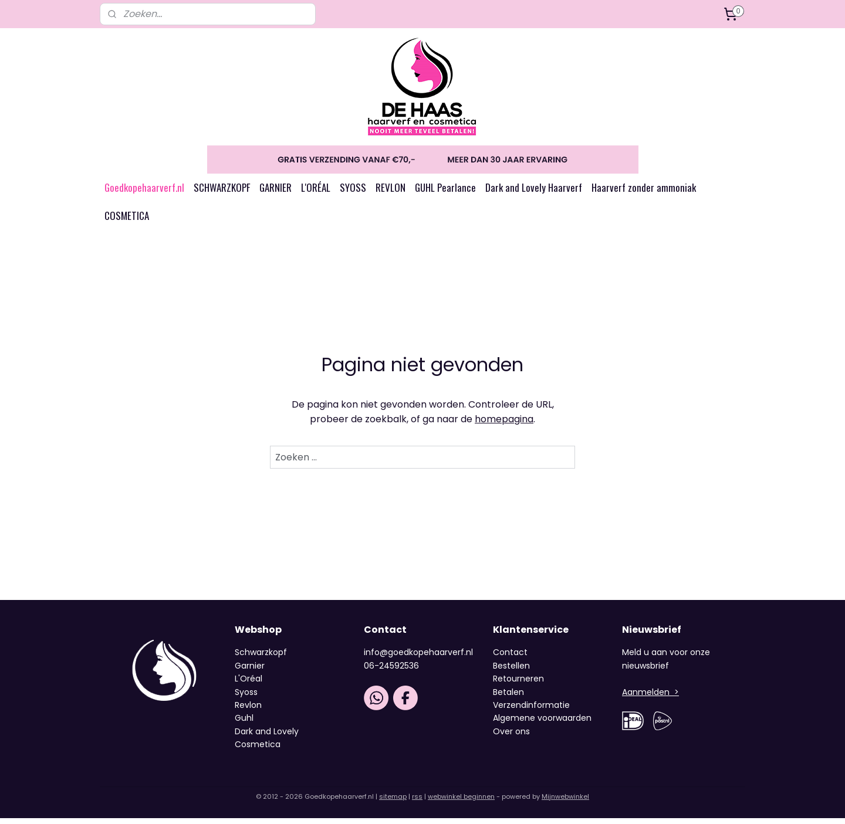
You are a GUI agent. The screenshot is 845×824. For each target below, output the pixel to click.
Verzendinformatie (531, 711)
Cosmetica (257, 750)
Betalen (508, 698)
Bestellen (511, 671)
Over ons (512, 737)
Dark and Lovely (267, 737)
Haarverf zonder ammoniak (644, 193)
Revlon (248, 711)
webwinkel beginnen (461, 802)
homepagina (504, 425)
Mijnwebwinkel (565, 802)
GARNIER (275, 193)
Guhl (244, 724)
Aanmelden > (650, 698)
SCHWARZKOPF (222, 193)
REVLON (390, 193)
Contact (510, 658)
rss (417, 802)
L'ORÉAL (315, 193)
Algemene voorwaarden (542, 724)
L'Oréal (248, 684)
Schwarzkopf (261, 658)
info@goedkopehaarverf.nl (418, 658)
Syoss (246, 698)
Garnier (250, 671)
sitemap (393, 802)
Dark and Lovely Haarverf (533, 193)
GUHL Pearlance (445, 193)
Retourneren (518, 684)
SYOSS (353, 193)
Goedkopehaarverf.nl (144, 193)
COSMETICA (126, 221)
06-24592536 (391, 671)
